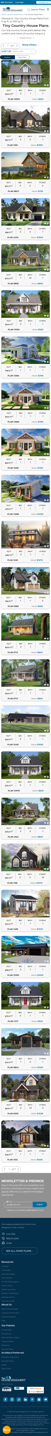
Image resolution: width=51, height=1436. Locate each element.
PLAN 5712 (13, 652)
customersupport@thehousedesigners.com (33, 1432)
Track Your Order (8, 1301)
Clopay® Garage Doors (10, 1357)
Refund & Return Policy (10, 1337)
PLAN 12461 (13, 744)
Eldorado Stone (7, 1361)
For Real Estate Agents (10, 1282)
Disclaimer (5, 1345)
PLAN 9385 (13, 606)
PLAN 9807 (13, 191)
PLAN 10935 (13, 975)
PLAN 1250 (12, 145)
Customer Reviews (8, 1317)
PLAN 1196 (12, 883)
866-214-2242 (7, 2)
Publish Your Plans (8, 1289)
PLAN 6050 (13, 1113)
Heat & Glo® (6, 1369)
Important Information (10, 1313)
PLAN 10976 (14, 790)
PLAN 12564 (13, 375)
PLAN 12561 (13, 468)
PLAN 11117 (13, 1021)
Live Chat (19, 2)
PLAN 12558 (13, 514)
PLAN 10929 (14, 99)
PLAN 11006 (13, 329)
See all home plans (20, 1251)
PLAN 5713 (13, 698)
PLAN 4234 (12, 237)
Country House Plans (15, 14)
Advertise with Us (8, 1297)
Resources (7, 1262)
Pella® (3, 1365)
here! (41, 1210)
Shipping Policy (7, 1341)
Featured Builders (8, 1274)
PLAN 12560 (13, 422)
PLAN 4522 (13, 837)
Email (6, 1243)
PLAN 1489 (12, 929)
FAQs (3, 1321)
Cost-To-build (6, 1286)
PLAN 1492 (12, 560)
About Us (6, 1304)
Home (3, 14)
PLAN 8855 (13, 283)
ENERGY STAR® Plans (10, 1293)
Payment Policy (7, 1349)
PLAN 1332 (12, 1159)
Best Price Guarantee (9, 1309)
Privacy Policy (6, 1330)
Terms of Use (6, 1334)
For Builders (6, 1270)
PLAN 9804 (13, 1067)
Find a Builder (6, 1278)
